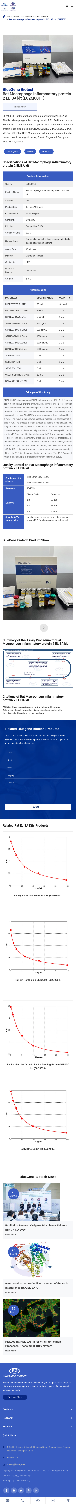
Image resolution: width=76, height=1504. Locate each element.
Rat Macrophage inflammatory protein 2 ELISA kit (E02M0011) (38, 19)
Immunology (20, 107)
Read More (10, 1234)
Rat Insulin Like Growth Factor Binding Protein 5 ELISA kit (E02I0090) (38, 1066)
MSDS (30, 151)
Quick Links (9, 1435)
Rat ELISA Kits (44, 16)
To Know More (15, 1397)
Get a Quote (12, 151)
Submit (38, 807)
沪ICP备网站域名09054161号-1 (17, 1475)
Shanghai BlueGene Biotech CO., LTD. (32, 1470)
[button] (44, 628)
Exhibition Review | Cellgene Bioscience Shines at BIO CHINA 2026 (36, 1227)
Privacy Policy (23, 1480)
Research (8, 1418)
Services (7, 1426)
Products (18, 16)
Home (9, 16)
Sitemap (6, 1480)
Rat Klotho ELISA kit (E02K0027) (38, 1149)
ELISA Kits (30, 16)
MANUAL (46, 151)
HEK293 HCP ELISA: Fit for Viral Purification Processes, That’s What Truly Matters (33, 1343)
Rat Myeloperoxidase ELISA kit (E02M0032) (38, 895)
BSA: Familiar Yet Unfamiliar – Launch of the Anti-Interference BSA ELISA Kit (36, 1285)
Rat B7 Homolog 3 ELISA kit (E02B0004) (38, 980)
